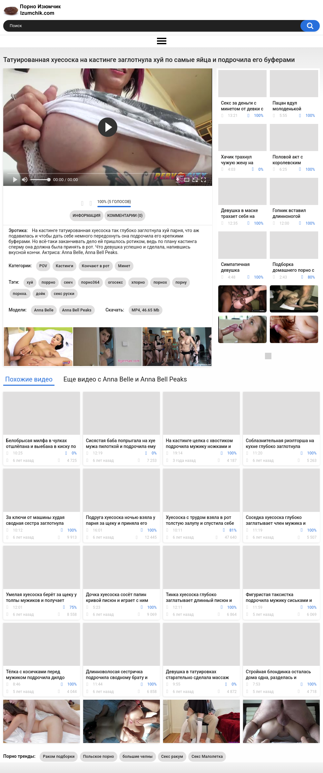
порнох (160, 282)
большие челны (137, 756)
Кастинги (64, 266)
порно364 (90, 282)
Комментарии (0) (124, 215)
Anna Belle (44, 310)
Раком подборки (58, 756)
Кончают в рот (96, 266)
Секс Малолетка (207, 756)
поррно (48, 282)
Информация (87, 215)
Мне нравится (82, 203)
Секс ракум (172, 756)
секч (68, 282)
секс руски (64, 293)
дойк (40, 293)
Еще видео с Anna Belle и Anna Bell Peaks (125, 379)
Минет (124, 266)
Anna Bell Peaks (77, 310)
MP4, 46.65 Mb (145, 310)
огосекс (115, 282)
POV (43, 266)
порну (181, 282)
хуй (30, 282)
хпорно (138, 282)
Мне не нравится (90, 203)
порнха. (20, 293)
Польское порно (98, 756)
